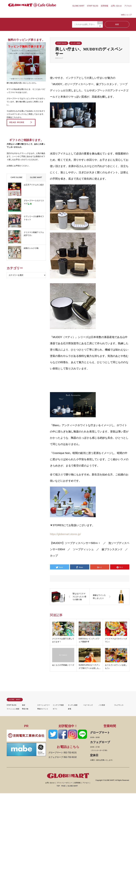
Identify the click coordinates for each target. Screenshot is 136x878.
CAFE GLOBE (16, 177)
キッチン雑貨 (75, 43)
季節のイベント (42, 709)
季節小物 (25, 709)
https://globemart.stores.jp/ (65, 534)
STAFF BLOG (92, 6)
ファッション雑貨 (13, 709)
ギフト (55, 709)
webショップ (126, 15)
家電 (69, 709)
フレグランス (118, 705)
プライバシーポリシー (64, 783)
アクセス (128, 6)
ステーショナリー (43, 705)
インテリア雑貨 (58, 705)
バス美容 (102, 705)
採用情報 (104, 6)
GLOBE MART (78, 6)
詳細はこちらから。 (15, 117)
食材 (23, 705)
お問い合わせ (116, 6)
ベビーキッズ (88, 705)
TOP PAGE (61, 786)
